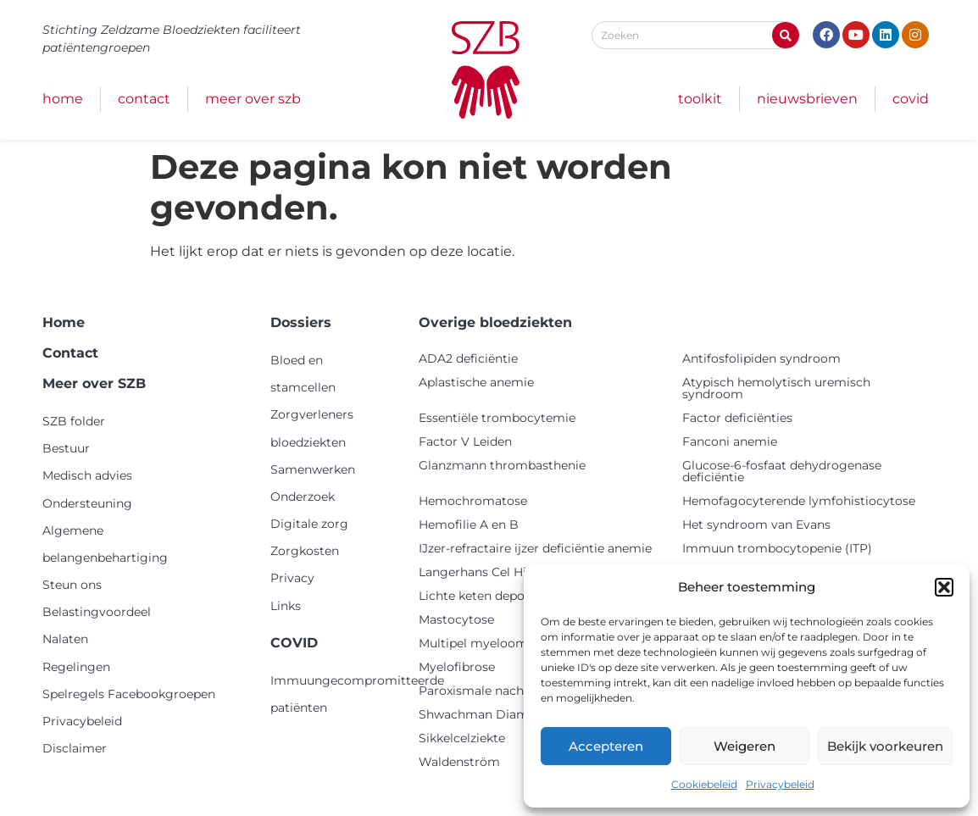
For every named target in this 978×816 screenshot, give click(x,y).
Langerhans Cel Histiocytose (503, 572)
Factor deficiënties (737, 417)
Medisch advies (87, 475)
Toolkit (700, 99)
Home (62, 99)
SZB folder (73, 421)
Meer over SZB (253, 99)
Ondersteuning (87, 503)
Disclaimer (74, 748)
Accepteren (606, 746)
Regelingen (76, 666)
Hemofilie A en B (469, 524)
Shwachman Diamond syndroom (517, 714)
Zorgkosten (304, 550)
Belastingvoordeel (96, 611)
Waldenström (459, 761)
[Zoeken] (785, 35)
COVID (910, 99)
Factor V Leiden (465, 441)
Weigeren (744, 746)
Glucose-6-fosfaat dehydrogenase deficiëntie (781, 471)
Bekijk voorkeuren (885, 746)
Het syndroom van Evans (756, 524)
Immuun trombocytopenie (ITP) (777, 548)
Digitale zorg (309, 523)
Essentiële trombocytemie (497, 417)
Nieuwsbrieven (807, 99)
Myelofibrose (457, 666)
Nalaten (65, 639)
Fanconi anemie (729, 441)
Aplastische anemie (476, 382)
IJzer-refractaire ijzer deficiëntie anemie (535, 548)
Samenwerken (312, 469)
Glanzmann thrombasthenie (502, 465)
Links (285, 605)
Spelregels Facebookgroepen (128, 694)
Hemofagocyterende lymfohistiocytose (798, 500)
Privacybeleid (780, 784)
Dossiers (300, 322)
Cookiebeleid (704, 784)
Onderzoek (302, 496)
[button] (944, 587)
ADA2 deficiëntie (468, 358)
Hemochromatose (473, 500)
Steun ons (72, 584)
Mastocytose (456, 619)
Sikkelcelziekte (462, 738)
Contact (144, 99)
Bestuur (66, 448)
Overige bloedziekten (495, 322)
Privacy (292, 578)
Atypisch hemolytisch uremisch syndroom (776, 388)
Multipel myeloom (473, 643)
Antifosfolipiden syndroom (761, 358)
